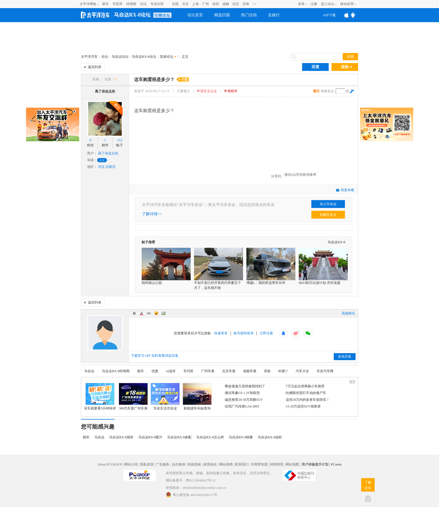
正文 (185, 57)
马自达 (89, 371)
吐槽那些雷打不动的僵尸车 (306, 393)
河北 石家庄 (107, 167)
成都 (225, 4)
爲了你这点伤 (105, 91)
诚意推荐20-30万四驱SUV (244, 400)
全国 (175, 4)
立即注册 (266, 333)
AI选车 (171, 371)
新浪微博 (309, 175)
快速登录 (221, 333)
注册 (313, 4)
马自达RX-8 (336, 242)
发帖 (346, 67)
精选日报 (222, 15)
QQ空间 (297, 175)
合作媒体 (178, 464)
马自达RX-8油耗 (270, 437)
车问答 (188, 371)
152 (119, 140)
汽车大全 (302, 371)
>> (254, 4)
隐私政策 (147, 464)
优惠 (154, 371)
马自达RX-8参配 (179, 437)
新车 (105, 4)
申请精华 (230, 91)
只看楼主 (184, 91)
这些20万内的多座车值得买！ (308, 400)
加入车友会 (328, 204)
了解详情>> (152, 214)
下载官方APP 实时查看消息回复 (154, 356)
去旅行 (274, 15)
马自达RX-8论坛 (132, 15)
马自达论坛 (120, 57)
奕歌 (267, 371)
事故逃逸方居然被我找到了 (245, 386)
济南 (245, 4)
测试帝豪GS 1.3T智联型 (242, 393)
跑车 (140, 371)
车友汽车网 (325, 371)
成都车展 (249, 371)
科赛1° (283, 371)
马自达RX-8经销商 (116, 371)
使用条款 (210, 464)
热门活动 (249, 15)
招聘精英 (276, 464)
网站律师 (226, 464)
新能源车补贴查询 (197, 408)
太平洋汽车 (89, 57)
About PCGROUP (109, 464)
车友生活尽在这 (165, 408)
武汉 (235, 4)
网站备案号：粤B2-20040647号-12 (191, 480)
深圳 (215, 4)
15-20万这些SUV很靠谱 (303, 406)
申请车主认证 (207, 91)
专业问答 (157, 4)
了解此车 (368, 485)
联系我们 (241, 464)
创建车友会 (328, 215)
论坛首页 (195, 15)
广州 (205, 4)
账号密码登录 (243, 333)
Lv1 (102, 160)
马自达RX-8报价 (121, 437)
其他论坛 (166, 57)
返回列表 (94, 67)
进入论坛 (327, 4)
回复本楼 (347, 190)
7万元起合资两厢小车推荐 (305, 386)
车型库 (118, 4)
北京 (185, 4)
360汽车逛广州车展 (133, 408)
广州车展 (207, 371)
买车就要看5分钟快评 (100, 408)
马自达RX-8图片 (150, 437)
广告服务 (162, 464)
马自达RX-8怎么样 (210, 437)
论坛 (143, 4)
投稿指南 (194, 464)
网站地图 (292, 464)
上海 (195, 4)
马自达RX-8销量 (241, 437)
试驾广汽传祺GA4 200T (242, 406)
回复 (315, 67)
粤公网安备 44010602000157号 (191, 494)
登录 (301, 4)
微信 (287, 175)
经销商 (131, 4)
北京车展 (228, 371)
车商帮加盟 (259, 464)
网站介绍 (131, 464)
